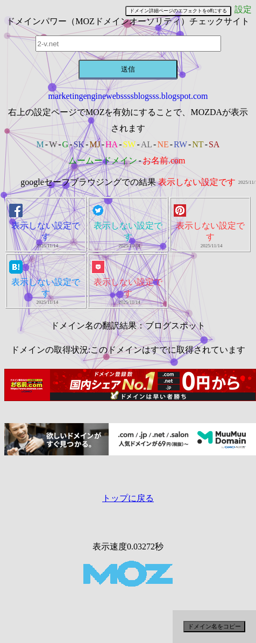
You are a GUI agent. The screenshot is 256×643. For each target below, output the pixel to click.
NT (197, 144)
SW (129, 144)
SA (214, 144)
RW (180, 144)
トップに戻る (128, 498)
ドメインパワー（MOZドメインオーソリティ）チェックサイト (128, 21)
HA (111, 144)
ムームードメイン (102, 160)
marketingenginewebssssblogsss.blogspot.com (128, 96)
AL (146, 144)
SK (78, 144)
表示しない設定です (197, 182)
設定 (243, 9)
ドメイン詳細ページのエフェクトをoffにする (178, 10)
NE (162, 144)
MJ (94, 144)
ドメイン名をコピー (214, 626)
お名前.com (164, 160)
